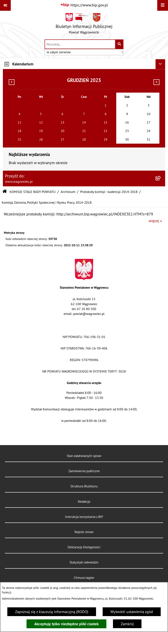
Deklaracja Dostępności (84, 547)
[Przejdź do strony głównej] (84, 25)
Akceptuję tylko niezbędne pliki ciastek (66, 623)
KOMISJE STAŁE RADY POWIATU (33, 191)
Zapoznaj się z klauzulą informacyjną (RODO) (51, 611)
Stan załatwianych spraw (84, 456)
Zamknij (127, 623)
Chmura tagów (84, 578)
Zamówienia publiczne (84, 471)
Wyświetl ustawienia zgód (131, 611)
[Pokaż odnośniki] (5, 5)
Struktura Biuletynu (84, 486)
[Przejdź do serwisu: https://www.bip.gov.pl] (84, 5)
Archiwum (68, 191)
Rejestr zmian (84, 532)
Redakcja (84, 501)
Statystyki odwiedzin (84, 562)
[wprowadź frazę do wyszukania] (80, 44)
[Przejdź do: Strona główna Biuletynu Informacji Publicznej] (4, 191)
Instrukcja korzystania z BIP (84, 517)
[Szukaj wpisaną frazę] (119, 44)
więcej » (155, 220)
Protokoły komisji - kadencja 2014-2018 (109, 191)
